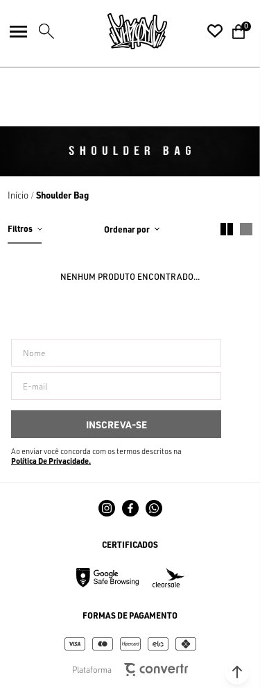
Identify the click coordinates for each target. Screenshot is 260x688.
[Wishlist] (214, 31)
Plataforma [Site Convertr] (130, 669)
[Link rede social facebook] (130, 508)
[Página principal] (137, 31)
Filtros (20, 228)
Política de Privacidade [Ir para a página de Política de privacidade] (50, 461)
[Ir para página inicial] (18, 195)
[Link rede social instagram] (106, 508)
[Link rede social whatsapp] (154, 508)
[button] (237, 672)
